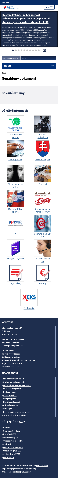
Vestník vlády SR (10, 437)
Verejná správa (9, 398)
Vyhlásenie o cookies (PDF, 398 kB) (16, 472)
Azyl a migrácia (10, 395)
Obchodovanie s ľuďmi (13, 441)
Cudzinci (7, 444)
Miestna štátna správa (13, 447)
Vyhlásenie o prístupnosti (23, 468)
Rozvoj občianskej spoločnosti (16, 412)
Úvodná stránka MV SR (11, 58)
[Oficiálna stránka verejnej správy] (8, 2)
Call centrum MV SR (11, 454)
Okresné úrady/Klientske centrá (17, 385)
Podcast (7, 427)
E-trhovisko (8, 457)
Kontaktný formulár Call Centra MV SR (18, 360)
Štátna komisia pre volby (14, 382)
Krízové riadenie (10, 405)
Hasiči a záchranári (11, 402)
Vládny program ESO (12, 451)
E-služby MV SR (9, 434)
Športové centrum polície (14, 415)
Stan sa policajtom (11, 431)
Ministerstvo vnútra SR (13, 379)
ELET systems (42, 465)
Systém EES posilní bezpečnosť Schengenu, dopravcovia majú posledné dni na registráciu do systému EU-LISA (26, 18)
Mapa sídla (6, 468)
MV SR (24, 58)
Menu (49, 7)
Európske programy (12, 388)
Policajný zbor (9, 392)
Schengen (7, 408)
